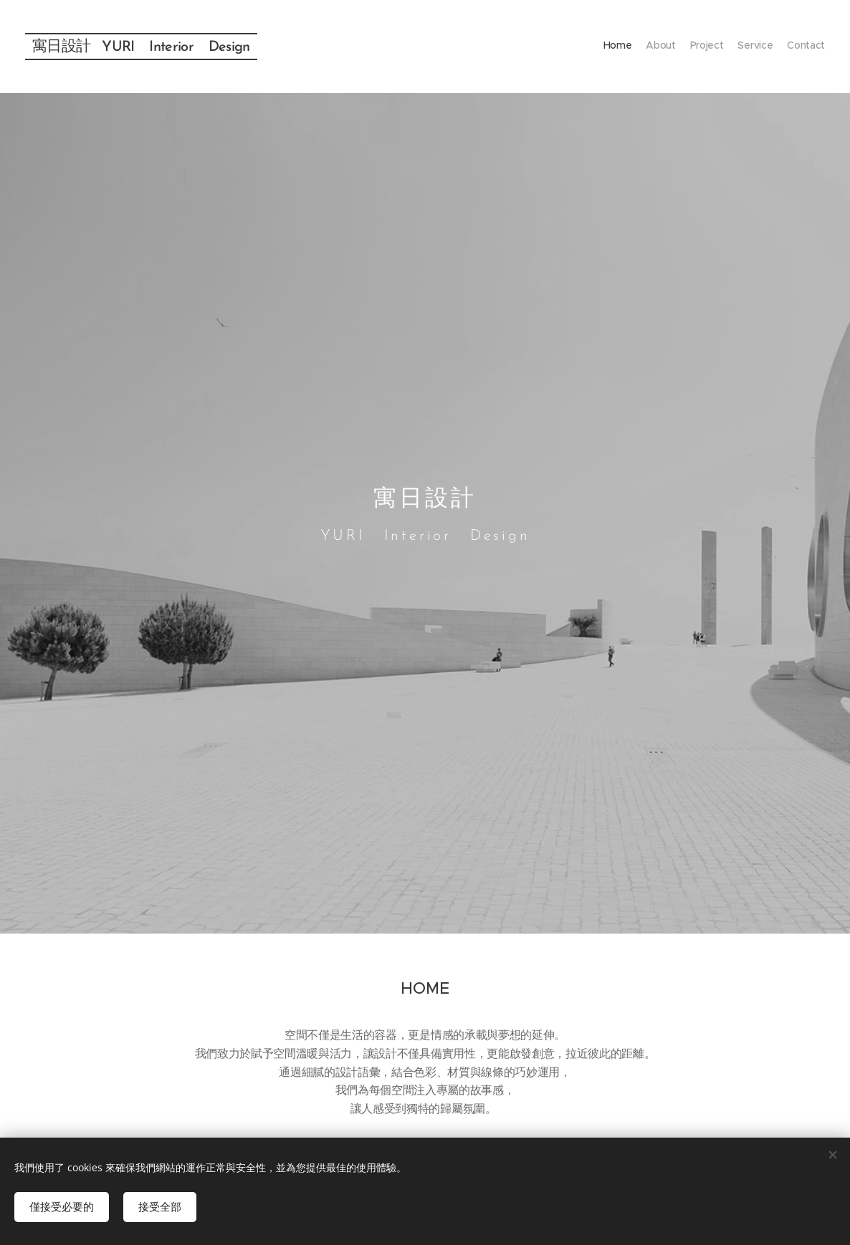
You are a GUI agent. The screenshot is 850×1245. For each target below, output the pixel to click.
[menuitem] (769, 46)
